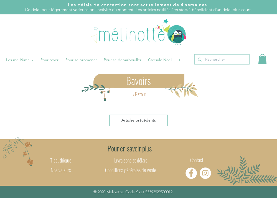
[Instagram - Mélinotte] (205, 173)
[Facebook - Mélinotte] (191, 173)
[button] (20, 60)
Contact (196, 160)
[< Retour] (139, 94)
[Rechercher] (221, 60)
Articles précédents (138, 120)
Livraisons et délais (130, 160)
